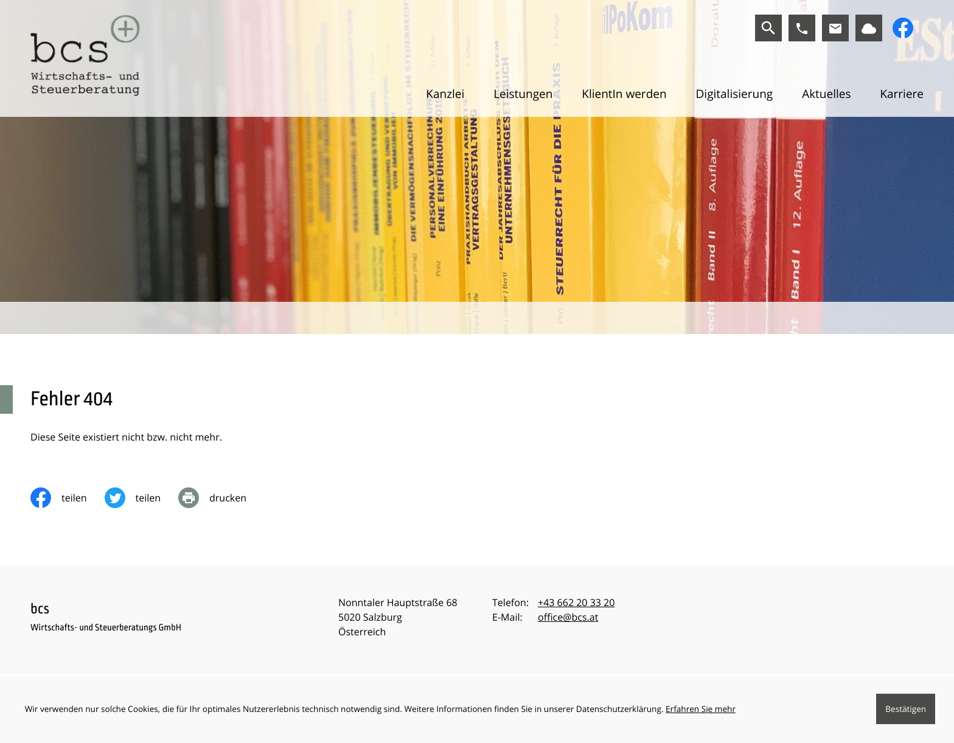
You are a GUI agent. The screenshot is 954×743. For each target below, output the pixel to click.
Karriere (902, 94)
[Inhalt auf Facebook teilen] (67, 497)
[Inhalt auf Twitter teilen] (142, 497)
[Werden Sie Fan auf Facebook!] (903, 28)
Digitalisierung (734, 94)
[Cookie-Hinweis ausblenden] (905, 709)
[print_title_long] (221, 497)
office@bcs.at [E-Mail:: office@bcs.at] (568, 617)
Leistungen (522, 94)
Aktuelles (826, 94)
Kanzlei (445, 94)
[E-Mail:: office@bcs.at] (835, 28)
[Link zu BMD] (868, 28)
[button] (802, 28)
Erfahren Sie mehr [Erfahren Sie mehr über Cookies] (701, 708)
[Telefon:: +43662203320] (576, 602)
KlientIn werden (624, 94)
